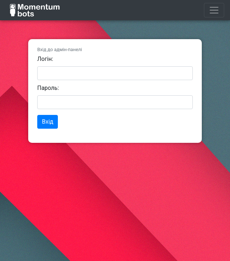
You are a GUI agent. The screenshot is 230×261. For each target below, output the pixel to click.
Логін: (45, 58)
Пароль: (48, 87)
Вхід (47, 121)
